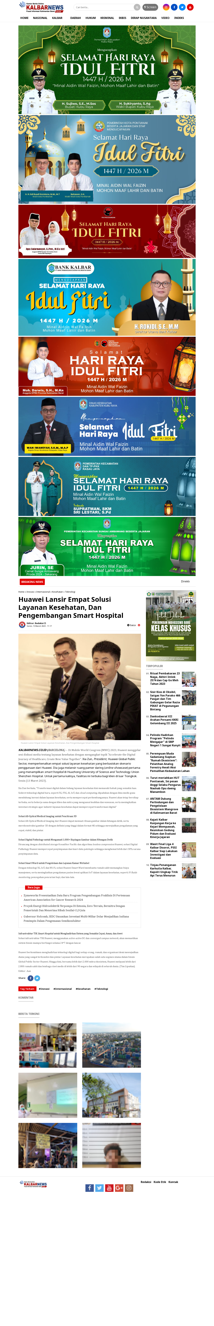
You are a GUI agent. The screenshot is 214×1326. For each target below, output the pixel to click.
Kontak (173, 1182)
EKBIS (122, 18)
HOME (24, 18)
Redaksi (146, 1182)
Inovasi (30, 591)
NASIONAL (40, 18)
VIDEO (165, 18)
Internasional (43, 591)
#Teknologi (101, 988)
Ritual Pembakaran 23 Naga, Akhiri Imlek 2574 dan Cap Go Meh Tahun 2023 (165, 679)
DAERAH (75, 18)
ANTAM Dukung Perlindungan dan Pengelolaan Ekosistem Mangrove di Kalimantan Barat (164, 805)
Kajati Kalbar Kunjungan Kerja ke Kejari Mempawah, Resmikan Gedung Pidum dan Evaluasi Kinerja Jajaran (163, 828)
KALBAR (57, 18)
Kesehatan (57, 591)
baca (131, 625)
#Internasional (63, 988)
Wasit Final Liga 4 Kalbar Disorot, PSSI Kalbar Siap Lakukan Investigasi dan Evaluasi (163, 851)
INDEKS (179, 18)
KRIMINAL (107, 18)
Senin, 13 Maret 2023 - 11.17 (39, 626)
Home (21, 591)
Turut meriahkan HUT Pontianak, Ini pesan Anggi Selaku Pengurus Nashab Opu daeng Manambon (165, 784)
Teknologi (70, 591)
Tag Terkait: (27, 988)
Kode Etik (160, 1182)
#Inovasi (44, 988)
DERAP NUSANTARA (144, 18)
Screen (150, 7)
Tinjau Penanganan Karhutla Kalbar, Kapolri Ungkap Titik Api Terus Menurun (164, 870)
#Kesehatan (83, 988)
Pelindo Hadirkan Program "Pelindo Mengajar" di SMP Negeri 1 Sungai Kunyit (165, 740)
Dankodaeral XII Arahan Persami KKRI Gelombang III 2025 (164, 720)
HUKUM (91, 18)
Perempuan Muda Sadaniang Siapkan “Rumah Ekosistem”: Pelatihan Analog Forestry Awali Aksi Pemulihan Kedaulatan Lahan (170, 762)
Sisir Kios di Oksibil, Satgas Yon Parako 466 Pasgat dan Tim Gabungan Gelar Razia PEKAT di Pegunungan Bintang (165, 700)
